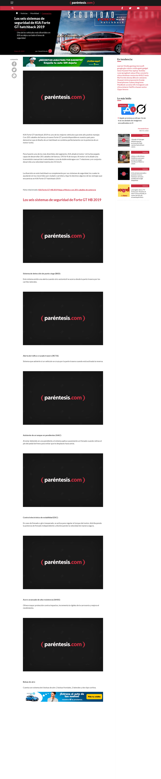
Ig (122, 73)
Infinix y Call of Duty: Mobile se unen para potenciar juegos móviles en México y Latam (138, 160)
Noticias (24, 13)
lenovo (125, 89)
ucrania (129, 84)
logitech (127, 73)
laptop (135, 70)
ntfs (134, 84)
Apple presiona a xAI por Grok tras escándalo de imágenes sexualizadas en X (132, 120)
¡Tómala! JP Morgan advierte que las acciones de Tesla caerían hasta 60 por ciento (137, 143)
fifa (118, 77)
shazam (138, 87)
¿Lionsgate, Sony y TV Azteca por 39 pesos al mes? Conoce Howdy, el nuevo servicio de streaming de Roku (138, 193)
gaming (133, 66)
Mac (130, 70)
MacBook (121, 84)
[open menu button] (12, 3)
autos (144, 87)
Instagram (140, 84)
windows (126, 75)
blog (137, 82)
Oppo (119, 89)
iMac (138, 73)
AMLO (141, 75)
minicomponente (131, 80)
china (119, 75)
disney (129, 77)
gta (124, 68)
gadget (145, 68)
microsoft (140, 66)
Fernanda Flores (143, 128)
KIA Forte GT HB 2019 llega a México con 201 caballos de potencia (67, 189)
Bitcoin (136, 77)
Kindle (126, 66)
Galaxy (132, 82)
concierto (144, 73)
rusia (119, 73)
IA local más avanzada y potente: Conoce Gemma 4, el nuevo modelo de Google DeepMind (138, 176)
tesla (119, 70)
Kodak (141, 80)
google (120, 68)
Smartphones (123, 82)
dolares (125, 87)
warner (120, 66)
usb (146, 84)
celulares (143, 77)
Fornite (123, 77)
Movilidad (34, 13)
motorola (134, 75)
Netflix (132, 87)
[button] (12, 8)
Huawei (125, 70)
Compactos (46, 13)
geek (140, 68)
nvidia (135, 68)
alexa (133, 73)
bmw (141, 82)
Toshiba (142, 70)
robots (129, 68)
